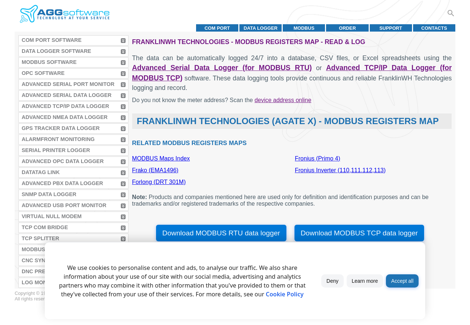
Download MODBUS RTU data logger (221, 233)
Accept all (402, 281)
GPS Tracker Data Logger (61, 128)
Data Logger (261, 28)
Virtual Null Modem (52, 216)
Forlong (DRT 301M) (159, 182)
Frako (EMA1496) (155, 170)
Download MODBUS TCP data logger (359, 233)
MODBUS (303, 28)
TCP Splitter (40, 238)
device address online (282, 100)
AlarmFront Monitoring (58, 139)
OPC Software (43, 73)
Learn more (365, 281)
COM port (217, 28)
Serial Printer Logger (56, 150)
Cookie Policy (285, 294)
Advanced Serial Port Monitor (68, 84)
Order (347, 28)
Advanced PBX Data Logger (62, 183)
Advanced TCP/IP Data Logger (65, 106)
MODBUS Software (49, 62)
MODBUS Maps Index (161, 158)
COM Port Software (52, 40)
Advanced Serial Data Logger (67, 95)
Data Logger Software (56, 51)
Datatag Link (41, 172)
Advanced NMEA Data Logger (65, 117)
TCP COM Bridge (45, 227)
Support (390, 28)
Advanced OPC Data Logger (63, 161)
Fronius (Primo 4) (317, 158)
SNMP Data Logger (49, 194)
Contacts (434, 28)
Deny (332, 281)
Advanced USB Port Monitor (64, 205)
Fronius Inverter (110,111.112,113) (340, 170)
